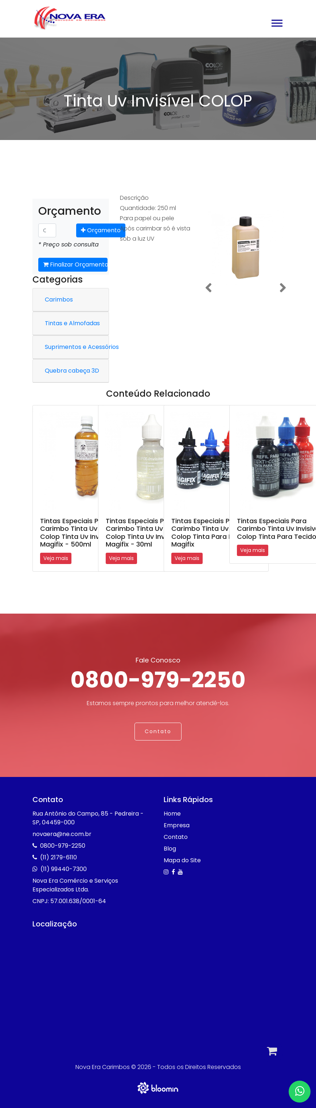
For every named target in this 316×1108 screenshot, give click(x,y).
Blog (170, 848)
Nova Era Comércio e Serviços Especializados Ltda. (75, 885)
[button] (276, 22)
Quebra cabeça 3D (72, 370)
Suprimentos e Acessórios (82, 347)
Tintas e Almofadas (72, 323)
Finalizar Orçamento (75, 264)
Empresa (177, 825)
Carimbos (59, 299)
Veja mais (55, 558)
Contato (158, 731)
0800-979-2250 (158, 680)
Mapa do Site (182, 860)
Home (172, 813)
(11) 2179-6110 (58, 857)
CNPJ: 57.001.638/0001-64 (69, 901)
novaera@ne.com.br (61, 834)
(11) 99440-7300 (63, 869)
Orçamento (101, 230)
